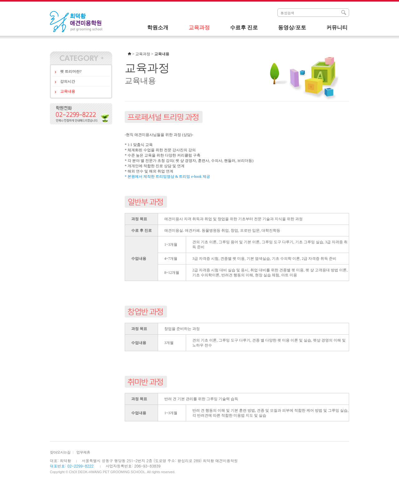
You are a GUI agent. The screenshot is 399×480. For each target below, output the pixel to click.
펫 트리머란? (70, 71)
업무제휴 (83, 452)
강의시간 (67, 81)
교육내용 (67, 91)
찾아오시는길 (60, 452)
